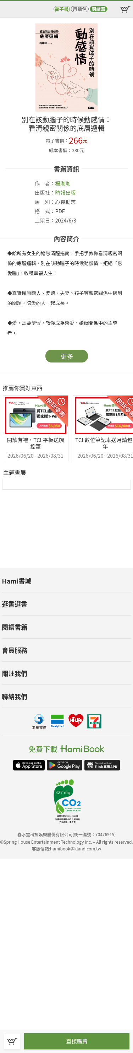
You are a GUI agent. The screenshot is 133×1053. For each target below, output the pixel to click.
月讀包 (80, 9)
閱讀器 (98, 9)
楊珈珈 (63, 183)
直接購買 (76, 1041)
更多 (67, 356)
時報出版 (65, 192)
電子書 (61, 9)
